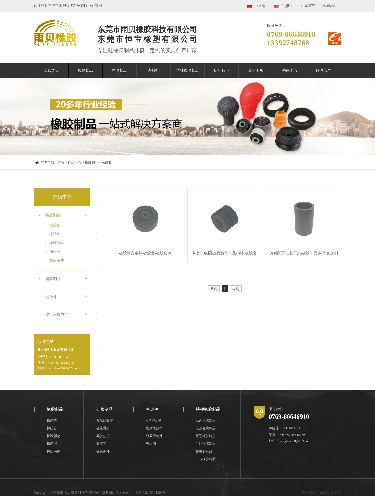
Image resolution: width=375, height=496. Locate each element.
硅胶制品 (119, 70)
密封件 (153, 70)
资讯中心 (289, 70)
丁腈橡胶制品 (206, 443)
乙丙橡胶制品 (206, 420)
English (286, 6)
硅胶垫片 (103, 436)
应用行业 (221, 70)
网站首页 (51, 70)
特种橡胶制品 (187, 70)
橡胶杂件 (56, 260)
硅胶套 (101, 443)
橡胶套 (107, 162)
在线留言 (307, 6)
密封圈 (151, 443)
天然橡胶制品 (206, 428)
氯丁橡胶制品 (206, 436)
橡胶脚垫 (56, 243)
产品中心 (74, 162)
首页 (61, 162)
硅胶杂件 (103, 451)
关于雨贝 (255, 70)
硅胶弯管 (103, 428)
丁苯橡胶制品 (206, 459)
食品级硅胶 (104, 420)
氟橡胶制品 (204, 451)
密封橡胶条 (154, 428)
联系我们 (323, 70)
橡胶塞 (54, 251)
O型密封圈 (154, 420)
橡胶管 (54, 234)
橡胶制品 (85, 70)
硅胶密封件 (154, 436)
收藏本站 (330, 6)
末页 (235, 289)
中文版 (260, 6)
